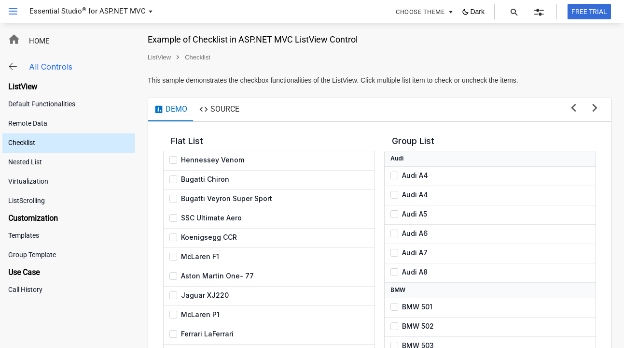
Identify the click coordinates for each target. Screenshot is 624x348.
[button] (9, 11)
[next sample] (595, 108)
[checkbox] (173, 160)
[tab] (170, 109)
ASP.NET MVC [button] (122, 11)
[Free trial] (589, 11)
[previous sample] (573, 108)
